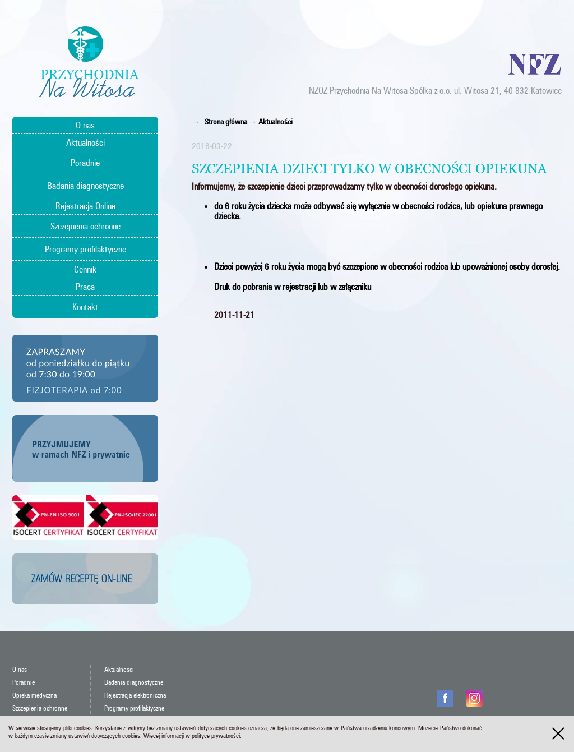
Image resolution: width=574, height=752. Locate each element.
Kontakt (85, 306)
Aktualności (85, 142)
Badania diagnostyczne (85, 185)
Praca (85, 286)
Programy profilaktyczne (85, 249)
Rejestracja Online (85, 205)
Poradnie (85, 162)
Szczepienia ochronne (85, 226)
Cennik (85, 269)
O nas (85, 125)
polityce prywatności (216, 736)
